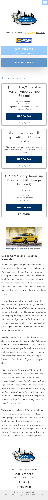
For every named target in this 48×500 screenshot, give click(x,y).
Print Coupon (24, 116)
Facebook (19, 482)
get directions (24, 487)
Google (24, 482)
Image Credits (29, 492)
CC (10, 250)
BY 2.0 (13, 250)
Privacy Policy (18, 492)
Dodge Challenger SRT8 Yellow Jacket (16, 248)
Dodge (23, 78)
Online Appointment (24, 62)
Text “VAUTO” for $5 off (25, 53)
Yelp (28, 482)
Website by (24, 498)
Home (4, 78)
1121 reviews (40, 33)
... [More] (27, 109)
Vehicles (14, 78)
